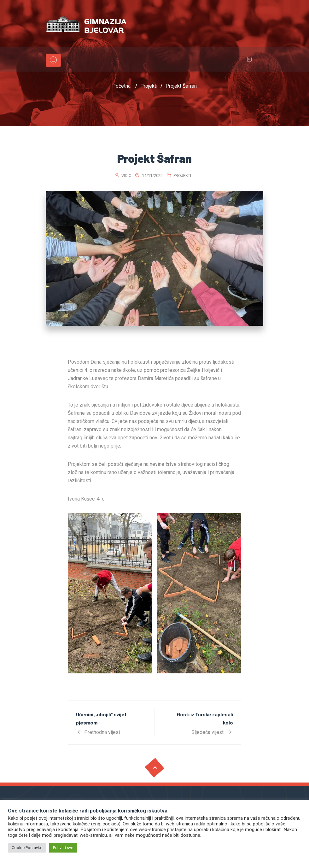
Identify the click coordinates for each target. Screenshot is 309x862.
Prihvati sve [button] (63, 847)
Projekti (182, 175)
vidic (126, 175)
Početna (121, 86)
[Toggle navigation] (53, 60)
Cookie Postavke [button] (27, 847)
